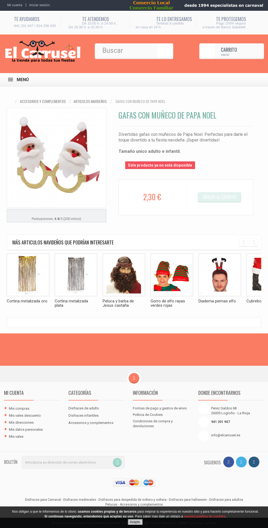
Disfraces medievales (79, 499)
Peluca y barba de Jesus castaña (118, 303)
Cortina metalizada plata (71, 303)
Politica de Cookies (148, 414)
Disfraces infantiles (83, 415)
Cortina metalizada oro (27, 301)
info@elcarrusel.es (225, 435)
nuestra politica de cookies (204, 516)
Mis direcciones (21, 422)
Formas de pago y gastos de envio (160, 408)
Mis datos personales (26, 429)
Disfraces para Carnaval (43, 499)
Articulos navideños (90, 101)
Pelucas (111, 504)
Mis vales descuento (25, 415)
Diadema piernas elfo (217, 301)
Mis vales (16, 436)
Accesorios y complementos (43, 101)
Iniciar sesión (39, 5)
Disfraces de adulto (83, 408)
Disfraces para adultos (226, 499)
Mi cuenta (14, 392)
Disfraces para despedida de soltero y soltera (132, 499)
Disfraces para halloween (188, 499)
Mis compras (19, 408)
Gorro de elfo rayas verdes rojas (168, 303)
